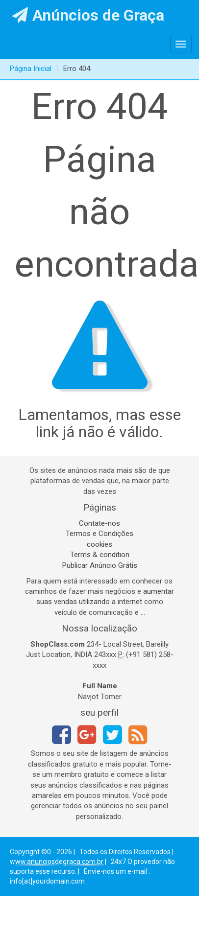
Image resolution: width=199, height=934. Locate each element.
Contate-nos (99, 523)
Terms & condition (99, 554)
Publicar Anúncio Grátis (99, 565)
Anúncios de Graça (88, 15)
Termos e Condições (99, 533)
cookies (99, 544)
